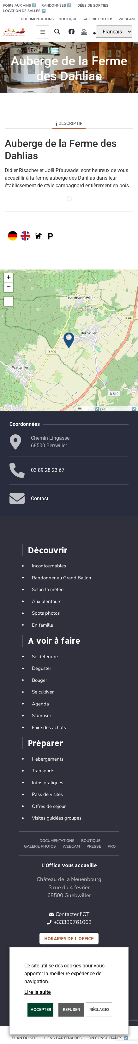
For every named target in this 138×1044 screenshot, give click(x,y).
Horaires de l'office (69, 938)
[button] (57, 31)
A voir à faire (54, 640)
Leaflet (89, 409)
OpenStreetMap (121, 409)
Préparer (45, 743)
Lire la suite (37, 992)
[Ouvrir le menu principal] (42, 31)
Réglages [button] (99, 1009)
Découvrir (47, 550)
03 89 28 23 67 (47, 470)
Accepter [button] (41, 1009)
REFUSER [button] (71, 1009)
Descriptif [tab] (69, 123)
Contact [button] (39, 499)
